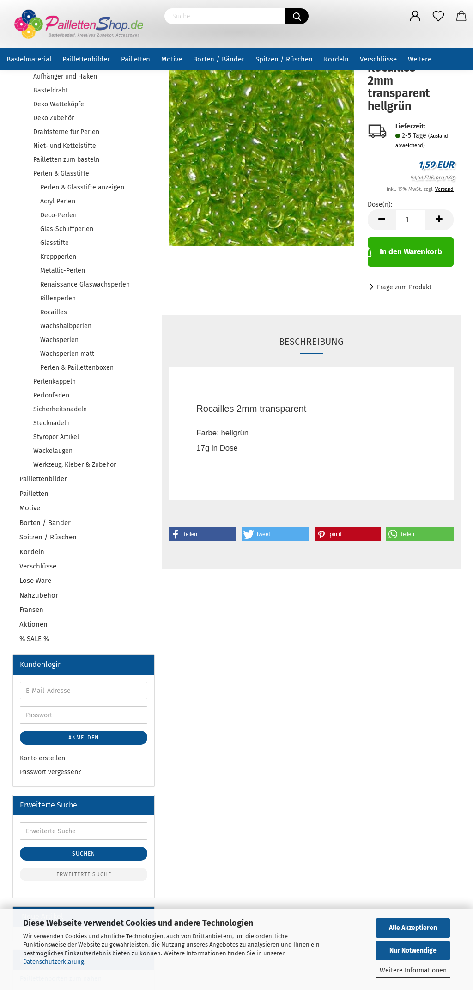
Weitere (419, 59)
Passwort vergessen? (50, 772)
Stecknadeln (51, 423)
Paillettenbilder (86, 59)
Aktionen (33, 624)
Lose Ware (35, 580)
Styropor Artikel (56, 437)
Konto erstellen (42, 758)
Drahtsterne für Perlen (66, 132)
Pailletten (135, 59)
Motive (171, 59)
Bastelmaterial (28, 59)
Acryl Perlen (57, 201)
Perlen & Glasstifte (61, 173)
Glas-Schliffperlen (66, 229)
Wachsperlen (59, 340)
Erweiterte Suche (83, 874)
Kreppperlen (58, 257)
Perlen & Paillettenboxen (77, 368)
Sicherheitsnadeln (60, 409)
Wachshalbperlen (65, 326)
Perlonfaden (51, 395)
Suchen (83, 853)
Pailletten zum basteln (66, 160)
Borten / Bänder (218, 59)
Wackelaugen (53, 451)
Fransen (31, 609)
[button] (202, 534)
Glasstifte (54, 243)
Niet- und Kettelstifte (64, 146)
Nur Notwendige (413, 950)
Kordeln (336, 59)
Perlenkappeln (54, 381)
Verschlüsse (378, 59)
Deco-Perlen (58, 215)
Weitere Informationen (413, 970)
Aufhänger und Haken (65, 76)
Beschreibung (311, 341)
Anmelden (83, 737)
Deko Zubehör (53, 118)
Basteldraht (50, 90)
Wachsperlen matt (67, 354)
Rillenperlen (58, 298)
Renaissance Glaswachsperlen (85, 284)
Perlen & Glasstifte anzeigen (82, 187)
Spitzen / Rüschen (284, 59)
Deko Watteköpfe (58, 104)
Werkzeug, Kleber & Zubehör (74, 465)
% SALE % (34, 639)
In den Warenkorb (405, 251)
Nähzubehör (38, 595)
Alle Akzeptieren (413, 928)
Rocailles (53, 312)
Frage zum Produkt (404, 287)
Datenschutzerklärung (53, 961)
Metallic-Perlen (62, 271)
